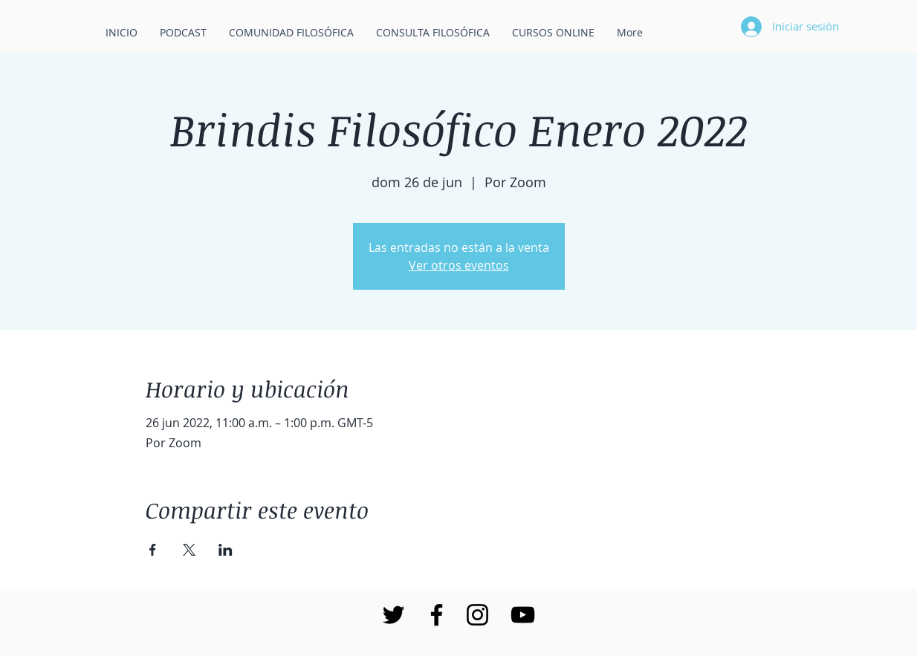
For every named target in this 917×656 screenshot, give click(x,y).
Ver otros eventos (459, 265)
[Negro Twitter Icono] (393, 614)
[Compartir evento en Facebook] (153, 550)
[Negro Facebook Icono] (436, 614)
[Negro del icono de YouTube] (522, 614)
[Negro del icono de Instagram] (477, 614)
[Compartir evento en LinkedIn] (225, 550)
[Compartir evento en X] (189, 550)
